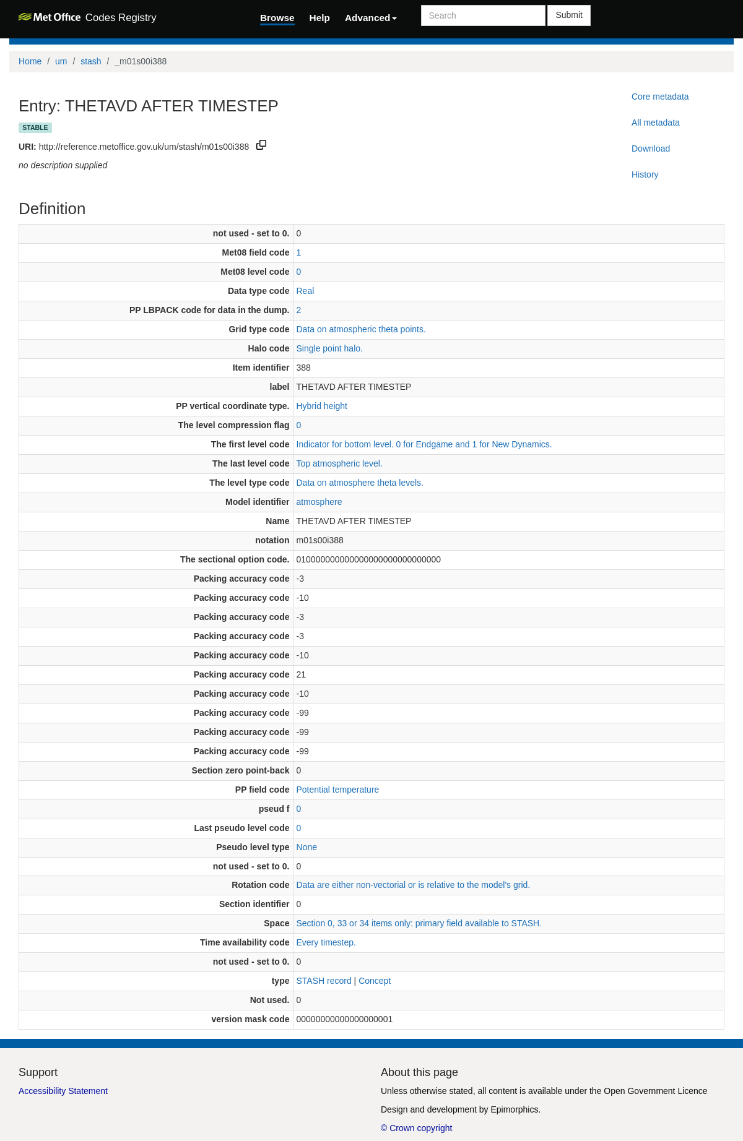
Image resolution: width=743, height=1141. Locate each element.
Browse (277, 17)
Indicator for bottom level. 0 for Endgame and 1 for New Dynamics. (424, 444)
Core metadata (660, 96)
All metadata (656, 122)
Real (306, 291)
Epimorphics (514, 1109)
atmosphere (319, 502)
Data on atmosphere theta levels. (360, 483)
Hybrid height (322, 406)
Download (651, 148)
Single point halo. (330, 348)
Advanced (371, 17)
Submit (569, 15)
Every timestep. (326, 942)
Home (30, 61)
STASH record (324, 981)
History (645, 174)
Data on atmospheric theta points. (361, 329)
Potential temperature (338, 789)
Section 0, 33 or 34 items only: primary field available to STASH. (419, 923)
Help (320, 17)
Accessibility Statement (63, 1091)
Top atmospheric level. (340, 463)
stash (90, 61)
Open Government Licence (655, 1091)
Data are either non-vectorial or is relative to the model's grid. (414, 885)
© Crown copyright (416, 1128)
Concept (374, 981)
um (61, 61)
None (307, 847)
